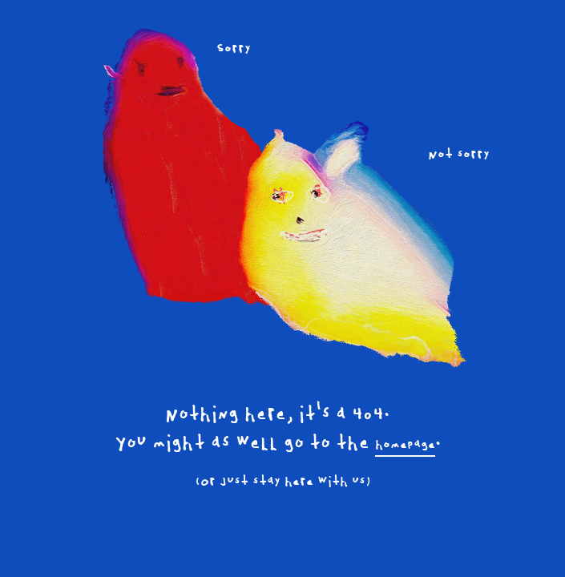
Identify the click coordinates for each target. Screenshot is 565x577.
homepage (405, 444)
